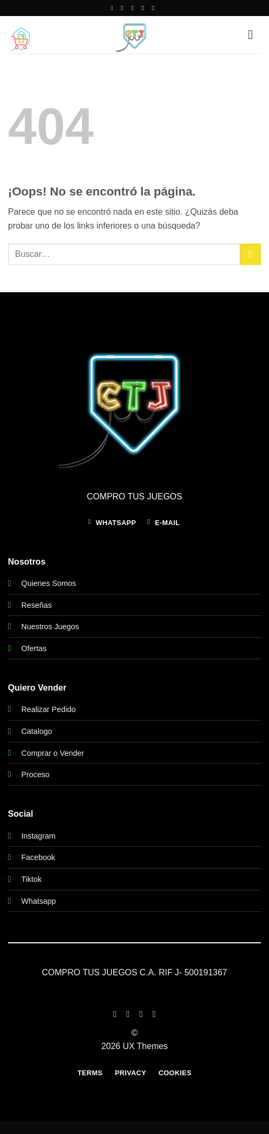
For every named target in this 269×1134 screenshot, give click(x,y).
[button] (21, 38)
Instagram (38, 836)
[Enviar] (250, 254)
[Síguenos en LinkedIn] (154, 1014)
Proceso (35, 774)
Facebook (38, 857)
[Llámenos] (145, 8)
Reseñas (36, 605)
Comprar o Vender (52, 753)
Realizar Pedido (48, 709)
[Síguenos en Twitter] (141, 1014)
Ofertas (34, 648)
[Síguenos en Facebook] (114, 8)
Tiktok (31, 879)
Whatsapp (38, 901)
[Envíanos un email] (135, 8)
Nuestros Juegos (50, 626)
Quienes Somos (48, 583)
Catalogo (36, 731)
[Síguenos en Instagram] (124, 8)
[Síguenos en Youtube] (155, 8)
